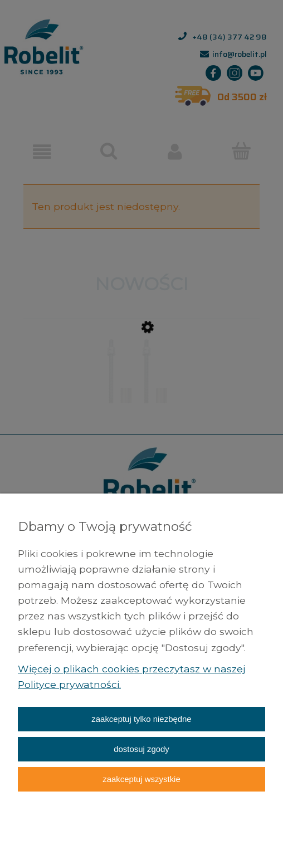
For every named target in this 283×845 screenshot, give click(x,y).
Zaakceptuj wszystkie (141, 779)
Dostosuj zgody (141, 749)
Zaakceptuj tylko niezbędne (141, 719)
